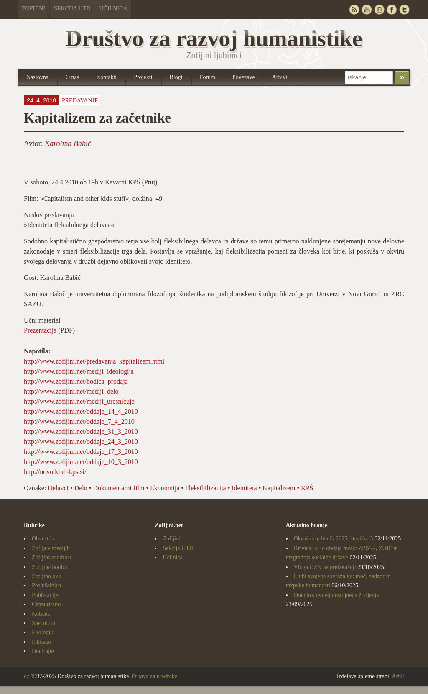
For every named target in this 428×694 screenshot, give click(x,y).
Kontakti (106, 77)
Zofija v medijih (51, 548)
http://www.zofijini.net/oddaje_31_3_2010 (81, 431)
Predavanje (80, 100)
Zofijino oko (46, 576)
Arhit (398, 676)
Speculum (43, 623)
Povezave (243, 77)
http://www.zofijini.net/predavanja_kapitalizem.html (94, 361)
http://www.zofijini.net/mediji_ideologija (79, 371)
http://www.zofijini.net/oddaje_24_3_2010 (81, 441)
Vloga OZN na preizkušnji (325, 567)
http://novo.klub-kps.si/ (55, 471)
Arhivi (280, 77)
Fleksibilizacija (205, 488)
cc (26, 676)
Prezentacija (40, 330)
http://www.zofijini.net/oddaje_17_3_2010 (81, 451)
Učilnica (113, 8)
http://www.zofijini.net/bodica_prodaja (76, 381)
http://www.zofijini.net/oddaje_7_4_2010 (79, 421)
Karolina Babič (68, 143)
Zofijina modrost (51, 557)
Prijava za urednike (154, 676)
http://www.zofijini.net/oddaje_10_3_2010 (81, 461)
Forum (207, 77)
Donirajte (43, 651)
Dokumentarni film (118, 488)
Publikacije (45, 595)
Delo (80, 488)
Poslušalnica (46, 585)
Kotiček (41, 614)
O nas (72, 77)
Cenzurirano (46, 604)
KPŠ (307, 488)
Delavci (58, 488)
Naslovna (37, 77)
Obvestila (43, 538)
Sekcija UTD (72, 8)
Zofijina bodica (50, 567)
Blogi (176, 77)
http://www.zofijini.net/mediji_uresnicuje (79, 401)
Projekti (143, 77)
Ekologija (43, 632)
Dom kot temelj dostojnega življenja (336, 595)
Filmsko (41, 642)
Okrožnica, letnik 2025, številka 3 (333, 538)
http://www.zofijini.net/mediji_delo (71, 391)
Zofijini (33, 8)
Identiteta (244, 488)
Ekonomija (164, 488)
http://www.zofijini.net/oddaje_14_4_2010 (81, 411)
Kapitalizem (278, 488)
